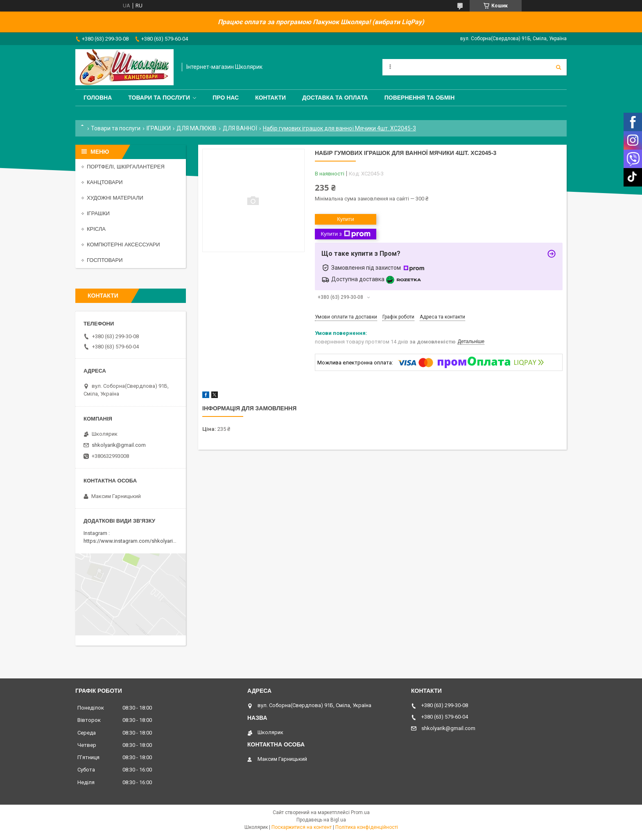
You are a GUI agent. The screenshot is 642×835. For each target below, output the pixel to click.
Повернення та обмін (419, 97)
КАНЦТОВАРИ (105, 182)
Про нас (225, 97)
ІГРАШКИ (159, 128)
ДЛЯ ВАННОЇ (240, 128)
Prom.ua (360, 812)
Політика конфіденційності (366, 827)
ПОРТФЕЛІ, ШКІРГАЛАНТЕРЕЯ (126, 167)
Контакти (270, 97)
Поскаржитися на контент (301, 827)
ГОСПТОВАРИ (105, 260)
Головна (98, 97)
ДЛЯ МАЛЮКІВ (196, 128)
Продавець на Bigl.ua (321, 820)
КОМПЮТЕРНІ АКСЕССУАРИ (123, 244)
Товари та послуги (159, 97)
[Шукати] (558, 67)
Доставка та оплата (335, 97)
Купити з (345, 234)
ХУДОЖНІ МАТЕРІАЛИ (115, 198)
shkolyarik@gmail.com (119, 445)
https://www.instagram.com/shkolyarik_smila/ (138, 541)
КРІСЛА (96, 229)
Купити (345, 219)
